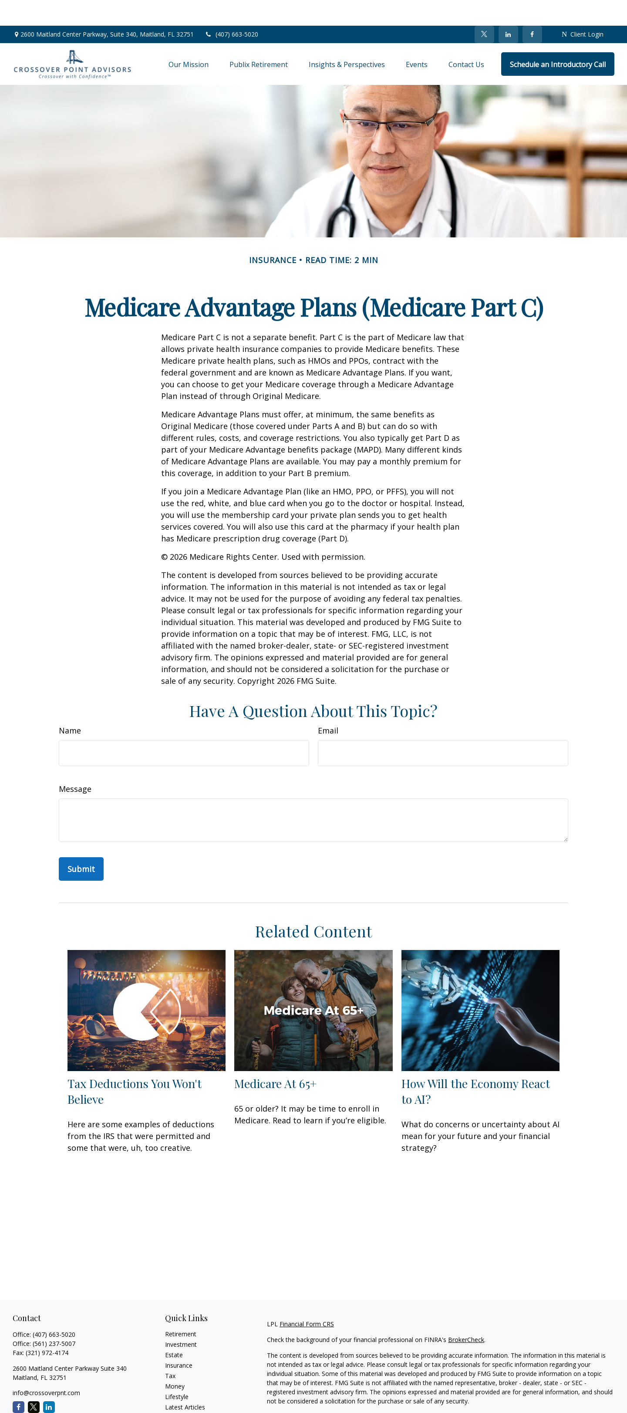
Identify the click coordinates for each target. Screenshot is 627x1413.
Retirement (180, 1308)
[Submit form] (81, 843)
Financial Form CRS (307, 1298)
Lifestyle (177, 1371)
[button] (188, 38)
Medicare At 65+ (275, 1058)
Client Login (582, 9)
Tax (170, 1350)
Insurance (178, 1339)
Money (175, 1360)
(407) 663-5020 (231, 9)
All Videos (178, 1392)
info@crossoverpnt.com (46, 1367)
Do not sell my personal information (522, 1400)
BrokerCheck (466, 1314)
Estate (174, 1329)
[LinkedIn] (508, 8)
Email (328, 705)
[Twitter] (484, 8)
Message (75, 763)
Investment (181, 1319)
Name (70, 705)
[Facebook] (532, 8)
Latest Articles (185, 1381)
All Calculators (185, 1402)
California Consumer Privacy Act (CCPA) (554, 1391)
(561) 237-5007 (54, 1318)
